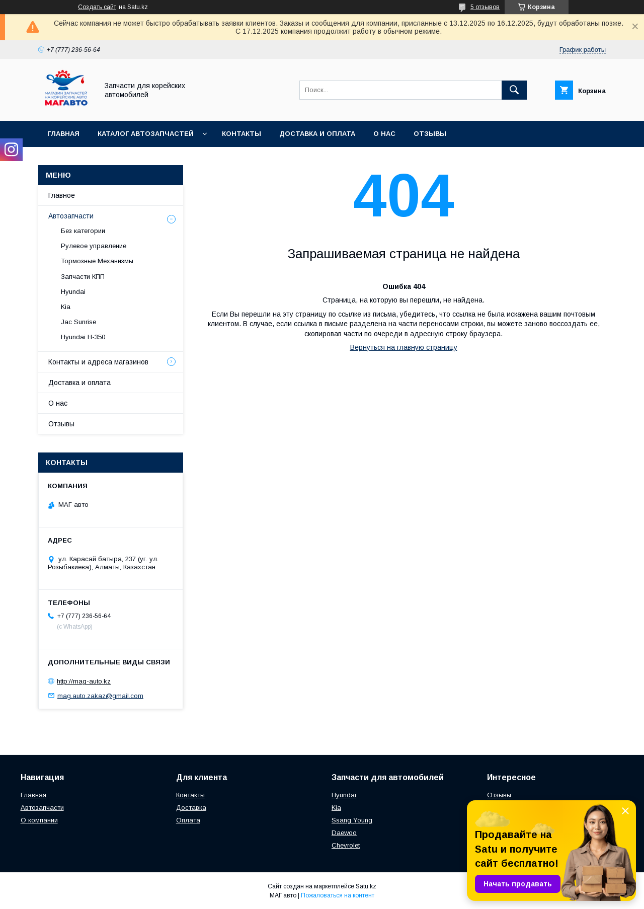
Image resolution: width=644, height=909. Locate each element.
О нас (384, 133)
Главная (63, 133)
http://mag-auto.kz (84, 681)
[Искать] (514, 90)
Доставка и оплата (317, 133)
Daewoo (344, 833)
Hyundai (73, 291)
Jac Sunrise (78, 322)
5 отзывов (485, 7)
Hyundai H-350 (83, 337)
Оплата (188, 820)
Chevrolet (346, 845)
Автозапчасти (71, 216)
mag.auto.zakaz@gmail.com (100, 695)
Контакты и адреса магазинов (98, 362)
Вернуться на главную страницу (403, 347)
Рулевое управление (93, 246)
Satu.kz (366, 886)
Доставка (191, 807)
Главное (61, 195)
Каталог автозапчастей (146, 133)
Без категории (83, 231)
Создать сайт (97, 7)
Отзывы (430, 133)
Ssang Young (352, 820)
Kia (65, 307)
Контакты (241, 133)
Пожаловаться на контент (337, 895)
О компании (39, 820)
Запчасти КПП (83, 276)
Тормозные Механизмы (97, 261)
